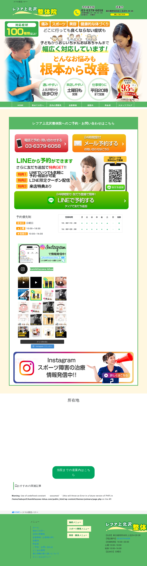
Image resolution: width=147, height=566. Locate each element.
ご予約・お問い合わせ (43, 547)
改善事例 (73, 105)
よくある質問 (39, 550)
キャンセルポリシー (42, 557)
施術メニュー (75, 522)
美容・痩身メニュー (78, 535)
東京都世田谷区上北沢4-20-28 (126, 535)
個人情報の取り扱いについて (46, 553)
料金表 (108, 105)
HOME (20, 105)
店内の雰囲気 (55, 105)
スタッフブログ (125, 105)
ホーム (36, 527)
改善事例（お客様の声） (44, 537)
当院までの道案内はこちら (73, 472)
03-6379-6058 (123, 538)
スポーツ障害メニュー (79, 529)
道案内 (90, 105)
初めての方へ (38, 105)
